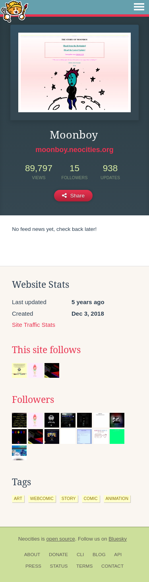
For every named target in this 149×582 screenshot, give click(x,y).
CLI (80, 554)
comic (91, 498)
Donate (58, 554)
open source (60, 539)
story (69, 498)
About (32, 554)
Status (59, 566)
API (118, 554)
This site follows (46, 350)
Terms (84, 566)
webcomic (42, 498)
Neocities (29, 539)
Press (33, 566)
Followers (33, 400)
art (18, 498)
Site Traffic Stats (33, 324)
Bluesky (117, 539)
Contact (112, 566)
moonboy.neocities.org (74, 150)
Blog (99, 554)
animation (117, 498)
